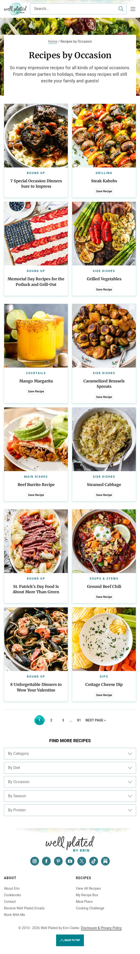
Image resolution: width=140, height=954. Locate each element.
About (10, 878)
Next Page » (95, 720)
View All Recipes (88, 888)
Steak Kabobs (104, 180)
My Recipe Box (87, 895)
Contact (10, 902)
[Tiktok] (93, 861)
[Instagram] (34, 861)
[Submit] (121, 8)
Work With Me (14, 915)
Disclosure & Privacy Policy (101, 928)
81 (80, 720)
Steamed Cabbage (104, 484)
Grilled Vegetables (104, 278)
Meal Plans (84, 902)
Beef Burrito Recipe (36, 484)
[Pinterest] (58, 861)
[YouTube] (70, 861)
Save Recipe (104, 191)
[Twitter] (81, 861)
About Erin (12, 888)
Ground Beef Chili (104, 586)
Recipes (83, 878)
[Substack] (105, 861)
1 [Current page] (41, 720)
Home (52, 41)
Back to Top (70, 940)
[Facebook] (46, 861)
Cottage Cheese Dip (104, 684)
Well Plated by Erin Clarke (15, 9)
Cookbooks (12, 895)
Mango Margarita (36, 381)
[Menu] (133, 9)
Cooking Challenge (90, 908)
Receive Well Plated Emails (24, 908)
